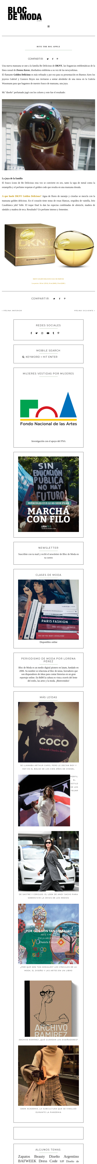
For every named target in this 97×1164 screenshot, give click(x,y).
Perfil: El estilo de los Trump (74, 784)
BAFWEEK (27, 1161)
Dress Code (48, 1161)
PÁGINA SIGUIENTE (84, 311)
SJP (62, 1161)
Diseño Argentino (64, 1156)
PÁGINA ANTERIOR (12, 311)
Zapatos (24, 1156)
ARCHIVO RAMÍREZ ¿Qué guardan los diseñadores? (48, 1040)
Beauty (39, 1156)
